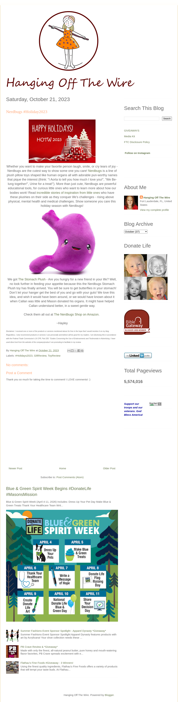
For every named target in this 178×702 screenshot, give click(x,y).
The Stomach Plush (32, 279)
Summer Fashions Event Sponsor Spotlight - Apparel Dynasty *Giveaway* (63, 630)
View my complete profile (154, 209)
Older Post (109, 468)
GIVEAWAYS (131, 130)
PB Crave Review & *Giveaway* (39, 646)
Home (62, 468)
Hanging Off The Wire (156, 197)
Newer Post (15, 468)
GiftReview (40, 355)
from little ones (89, 192)
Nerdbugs (95, 171)
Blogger (109, 694)
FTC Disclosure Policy (137, 142)
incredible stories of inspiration (58, 192)
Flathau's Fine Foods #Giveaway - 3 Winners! (47, 662)
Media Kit (129, 136)
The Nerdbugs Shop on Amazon (76, 314)
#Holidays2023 (24, 355)
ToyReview (54, 355)
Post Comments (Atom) (70, 477)
